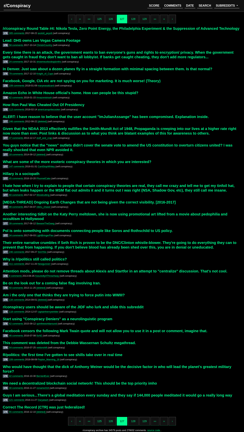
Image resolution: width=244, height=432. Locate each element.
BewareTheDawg (45, 223)
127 (122, 18)
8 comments (15, 275)
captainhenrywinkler (48, 311)
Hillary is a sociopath (21, 174)
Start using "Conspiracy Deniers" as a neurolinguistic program (57, 319)
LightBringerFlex (45, 235)
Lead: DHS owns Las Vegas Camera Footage (41, 40)
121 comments (17, 400)
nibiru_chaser (43, 207)
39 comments (16, 223)
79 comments (16, 73)
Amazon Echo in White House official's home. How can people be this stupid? (70, 93)
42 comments (16, 376)
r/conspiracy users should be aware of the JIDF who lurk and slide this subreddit (73, 307)
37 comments (16, 138)
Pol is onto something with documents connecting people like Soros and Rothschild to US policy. (88, 231)
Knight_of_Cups (45, 73)
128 (133, 18)
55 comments (16, 411)
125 (99, 18)
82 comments (16, 97)
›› (164, 18)
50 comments (16, 287)
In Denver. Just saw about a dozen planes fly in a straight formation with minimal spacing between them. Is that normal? (107, 69)
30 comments (16, 388)
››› (155, 18)
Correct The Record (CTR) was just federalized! (44, 407)
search (205, 5)
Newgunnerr (44, 264)
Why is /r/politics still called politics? (35, 259)
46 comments (16, 335)
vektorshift (42, 347)
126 (111, 18)
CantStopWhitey (46, 166)
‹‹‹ (89, 18)
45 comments (16, 178)
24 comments (16, 61)
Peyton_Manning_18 (49, 359)
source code (154, 430)
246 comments (17, 121)
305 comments (17, 33)
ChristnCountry (44, 45)
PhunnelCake (43, 178)
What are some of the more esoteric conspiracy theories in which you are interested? (77, 162)
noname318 (42, 388)
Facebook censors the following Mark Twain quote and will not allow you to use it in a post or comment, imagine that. (105, 331)
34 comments (16, 235)
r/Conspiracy (17, 5)
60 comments (16, 195)
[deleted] (43, 121)
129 (144, 18)
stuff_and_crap (44, 138)
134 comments (17, 299)
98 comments (16, 207)
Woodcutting (43, 195)
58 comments (16, 45)
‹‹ (80, 18)
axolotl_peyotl (45, 33)
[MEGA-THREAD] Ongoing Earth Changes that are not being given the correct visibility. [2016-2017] (89, 202)
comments (172, 5)
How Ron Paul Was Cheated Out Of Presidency (43, 105)
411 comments (17, 264)
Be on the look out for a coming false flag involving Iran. (52, 283)
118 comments (17, 311)
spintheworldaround (46, 323)
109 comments (17, 85)
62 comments (16, 323)
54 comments (16, 347)
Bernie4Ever (43, 376)
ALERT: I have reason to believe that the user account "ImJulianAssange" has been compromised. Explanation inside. (106, 117)
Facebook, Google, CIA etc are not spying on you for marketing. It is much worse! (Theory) (81, 81)
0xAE (39, 335)
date (190, 5)
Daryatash (43, 400)
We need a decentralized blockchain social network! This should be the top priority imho (80, 383)
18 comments (16, 154)
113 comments (17, 109)
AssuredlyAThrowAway (47, 275)
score (154, 5)
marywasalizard (46, 85)
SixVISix (42, 252)
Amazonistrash (44, 97)
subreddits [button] (226, 5)
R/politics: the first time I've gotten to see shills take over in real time (62, 355)
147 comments (17, 166)
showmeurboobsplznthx (49, 61)
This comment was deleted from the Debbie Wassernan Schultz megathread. (69, 343)
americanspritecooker (49, 109)
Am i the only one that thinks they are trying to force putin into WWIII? (64, 295)
